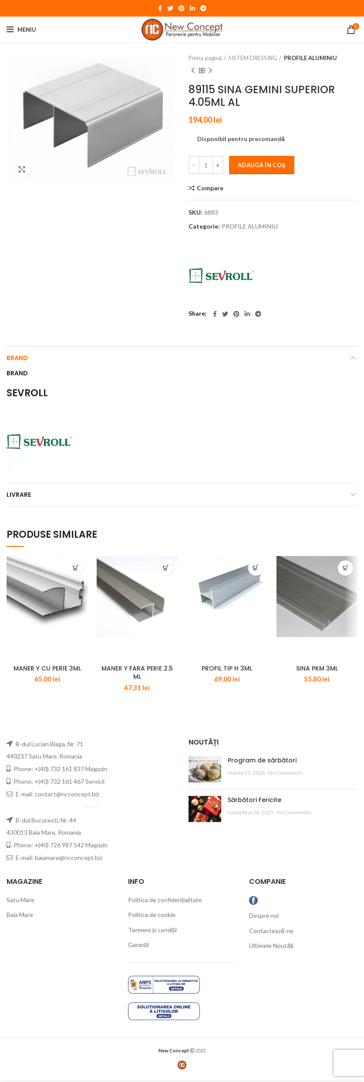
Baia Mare (20, 918)
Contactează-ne (271, 934)
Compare (210, 188)
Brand (17, 358)
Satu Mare (20, 903)
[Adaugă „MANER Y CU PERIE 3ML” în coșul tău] (76, 568)
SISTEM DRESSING (253, 57)
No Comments (285, 776)
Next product (210, 71)
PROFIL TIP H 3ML (227, 672)
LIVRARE (19, 494)
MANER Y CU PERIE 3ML (47, 672)
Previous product (192, 71)
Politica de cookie (151, 918)
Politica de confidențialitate (165, 903)
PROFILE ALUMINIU (310, 57)
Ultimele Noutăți (271, 949)
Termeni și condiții (152, 933)
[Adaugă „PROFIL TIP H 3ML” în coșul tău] (255, 568)
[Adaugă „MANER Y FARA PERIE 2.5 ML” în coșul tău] (165, 568)
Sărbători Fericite (254, 803)
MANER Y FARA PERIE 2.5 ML (137, 676)
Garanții (138, 949)
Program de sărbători (262, 764)
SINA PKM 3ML (317, 672)
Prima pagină (205, 57)
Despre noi (264, 919)
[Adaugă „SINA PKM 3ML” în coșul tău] (345, 568)
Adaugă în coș (262, 165)
